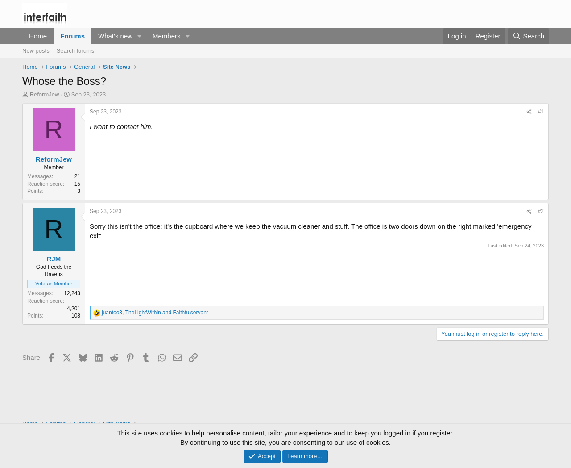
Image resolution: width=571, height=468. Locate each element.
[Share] (529, 112)
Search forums (76, 50)
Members (167, 36)
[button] (139, 36)
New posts (36, 50)
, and (155, 312)
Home (38, 36)
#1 (541, 112)
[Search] (528, 36)
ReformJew (44, 94)
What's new (115, 36)
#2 (541, 211)
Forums (72, 36)
